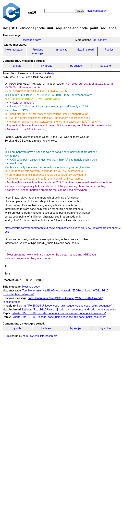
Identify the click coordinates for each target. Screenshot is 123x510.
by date (17, 65)
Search (80, 11)
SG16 (6, 336)
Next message (14, 49)
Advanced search (96, 10)
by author (106, 65)
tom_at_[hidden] (43, 73)
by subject (76, 65)
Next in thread (85, 49)
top (94, 39)
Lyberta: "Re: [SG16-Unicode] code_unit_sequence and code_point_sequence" (69, 309)
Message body (32, 39)
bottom (102, 39)
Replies (109, 49)
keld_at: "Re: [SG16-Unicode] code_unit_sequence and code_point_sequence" (64, 305)
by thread (46, 65)
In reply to (61, 49)
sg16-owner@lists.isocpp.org (40, 336)
